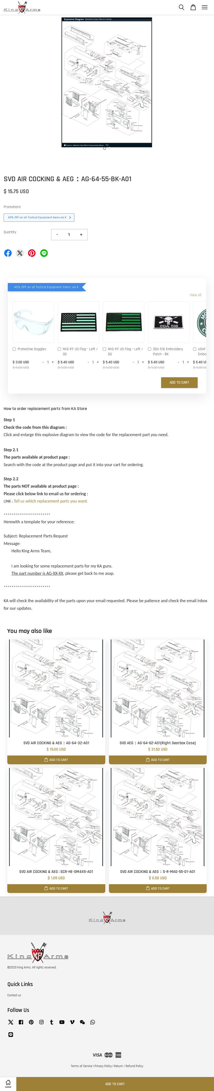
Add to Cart (179, 382)
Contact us (14, 995)
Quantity (10, 232)
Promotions (12, 207)
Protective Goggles (29, 349)
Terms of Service (81, 1066)
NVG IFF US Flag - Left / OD (78, 352)
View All (195, 295)
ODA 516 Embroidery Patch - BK (165, 352)
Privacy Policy (103, 1066)
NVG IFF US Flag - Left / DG (123, 352)
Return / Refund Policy (128, 1066)
